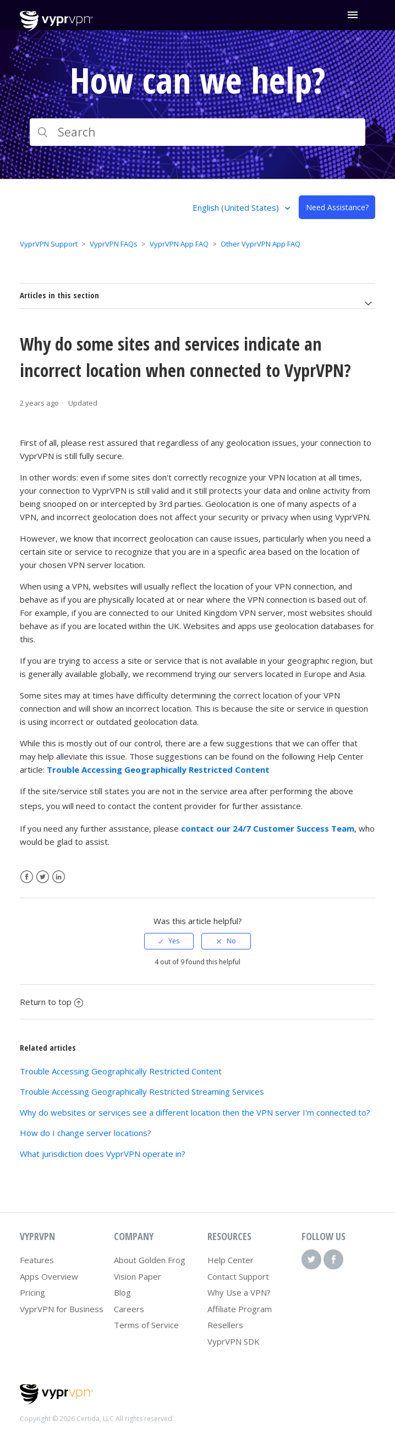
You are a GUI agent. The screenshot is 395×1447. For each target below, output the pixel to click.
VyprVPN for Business (61, 1308)
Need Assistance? (337, 207)
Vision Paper (137, 1276)
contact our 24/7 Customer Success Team (267, 828)
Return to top (51, 1001)
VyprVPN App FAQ (179, 244)
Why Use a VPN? (239, 1292)
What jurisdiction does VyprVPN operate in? (102, 1153)
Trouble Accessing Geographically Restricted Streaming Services (142, 1091)
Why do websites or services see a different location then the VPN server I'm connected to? (195, 1112)
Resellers (225, 1324)
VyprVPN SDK (233, 1341)
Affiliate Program (239, 1308)
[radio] (169, 941)
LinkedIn (58, 877)
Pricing (32, 1292)
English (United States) (237, 207)
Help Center (230, 1259)
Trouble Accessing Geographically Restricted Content (158, 769)
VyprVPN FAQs (114, 244)
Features (37, 1259)
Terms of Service (146, 1324)
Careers (129, 1308)
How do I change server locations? (85, 1132)
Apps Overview (49, 1276)
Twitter (43, 877)
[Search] (197, 132)
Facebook (27, 877)
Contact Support (238, 1276)
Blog (122, 1292)
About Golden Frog (149, 1259)
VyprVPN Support (49, 244)
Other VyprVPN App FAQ (260, 244)
